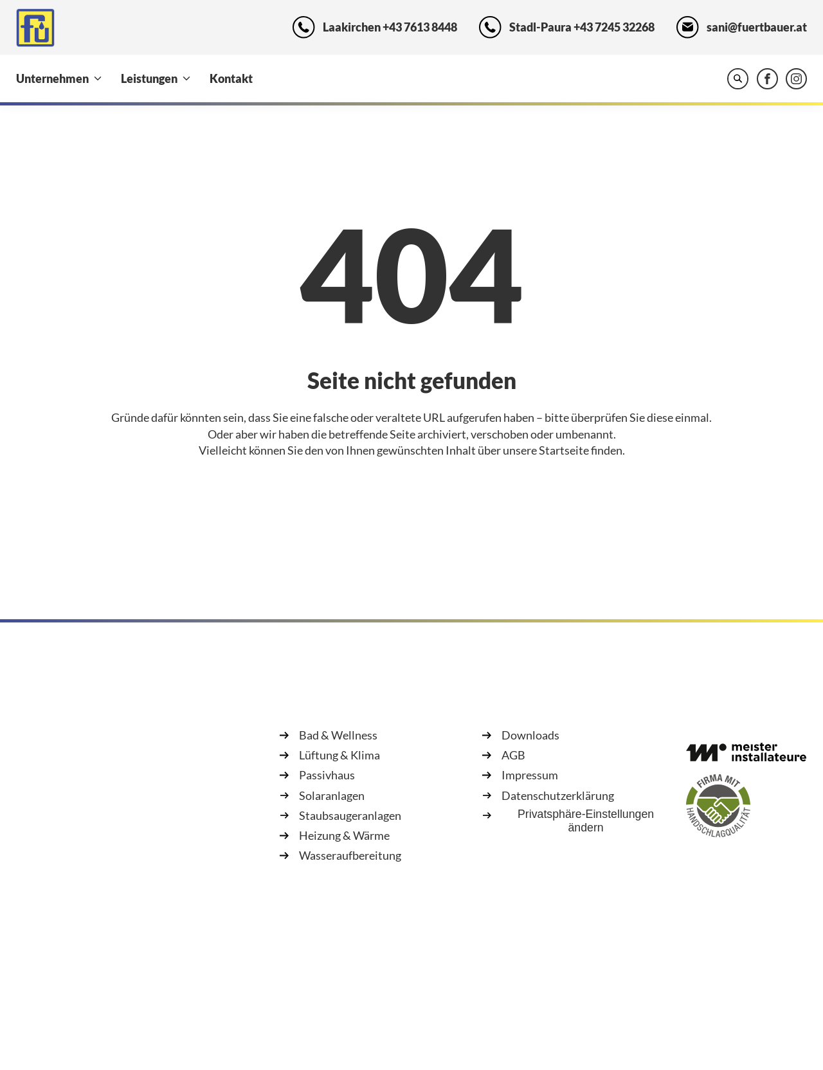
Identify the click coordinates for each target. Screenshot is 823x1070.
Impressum (530, 775)
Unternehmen (52, 78)
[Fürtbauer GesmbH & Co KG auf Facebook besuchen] (767, 78)
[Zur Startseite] (35, 27)
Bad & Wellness (338, 735)
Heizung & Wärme (344, 835)
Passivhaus (327, 775)
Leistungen (149, 78)
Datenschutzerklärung (558, 795)
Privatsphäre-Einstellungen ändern (586, 821)
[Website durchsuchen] (737, 78)
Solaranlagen (332, 795)
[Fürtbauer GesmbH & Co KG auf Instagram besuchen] (796, 78)
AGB (513, 755)
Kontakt (231, 78)
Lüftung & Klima (339, 755)
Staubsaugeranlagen (350, 815)
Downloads (530, 735)
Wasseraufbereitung (350, 855)
